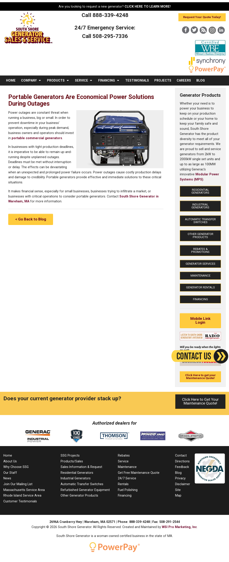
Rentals (123, 484)
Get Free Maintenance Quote (138, 472)
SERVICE (81, 80)
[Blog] (203, 37)
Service (123, 461)
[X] (194, 37)
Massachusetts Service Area (24, 490)
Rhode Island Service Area (22, 495)
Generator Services (200, 263)
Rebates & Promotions (200, 250)
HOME (11, 80)
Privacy (180, 478)
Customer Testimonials (20, 501)
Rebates (124, 455)
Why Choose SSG (16, 467)
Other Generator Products (200, 235)
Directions (182, 461)
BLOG (200, 80)
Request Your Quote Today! (202, 17)
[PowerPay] (205, 71)
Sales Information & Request (81, 467)
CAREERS (184, 80)
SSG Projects (70, 455)
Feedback (182, 467)
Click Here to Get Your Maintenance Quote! (200, 401)
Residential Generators (200, 191)
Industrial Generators (200, 206)
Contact (181, 455)
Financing (200, 299)
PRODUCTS (56, 80)
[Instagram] (212, 37)
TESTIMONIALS (137, 80)
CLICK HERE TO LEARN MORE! (148, 6)
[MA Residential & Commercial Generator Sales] (28, 43)
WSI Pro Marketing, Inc (179, 527)
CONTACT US (16, 90)
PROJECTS (162, 80)
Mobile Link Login (200, 320)
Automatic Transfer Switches (200, 221)
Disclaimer (182, 484)
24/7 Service (127, 478)
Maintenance (200, 275)
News (7, 478)
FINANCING (106, 80)
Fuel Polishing (128, 490)
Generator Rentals (200, 287)
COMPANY (29, 80)
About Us (10, 461)
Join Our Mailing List (17, 484)
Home (7, 455)
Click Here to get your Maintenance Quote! (200, 376)
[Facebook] (185, 37)
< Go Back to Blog (30, 219)
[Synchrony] (207, 64)
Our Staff (10, 472)
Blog (178, 472)
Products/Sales (72, 461)
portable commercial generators (37, 138)
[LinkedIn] (221, 37)
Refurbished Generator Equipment (85, 490)
